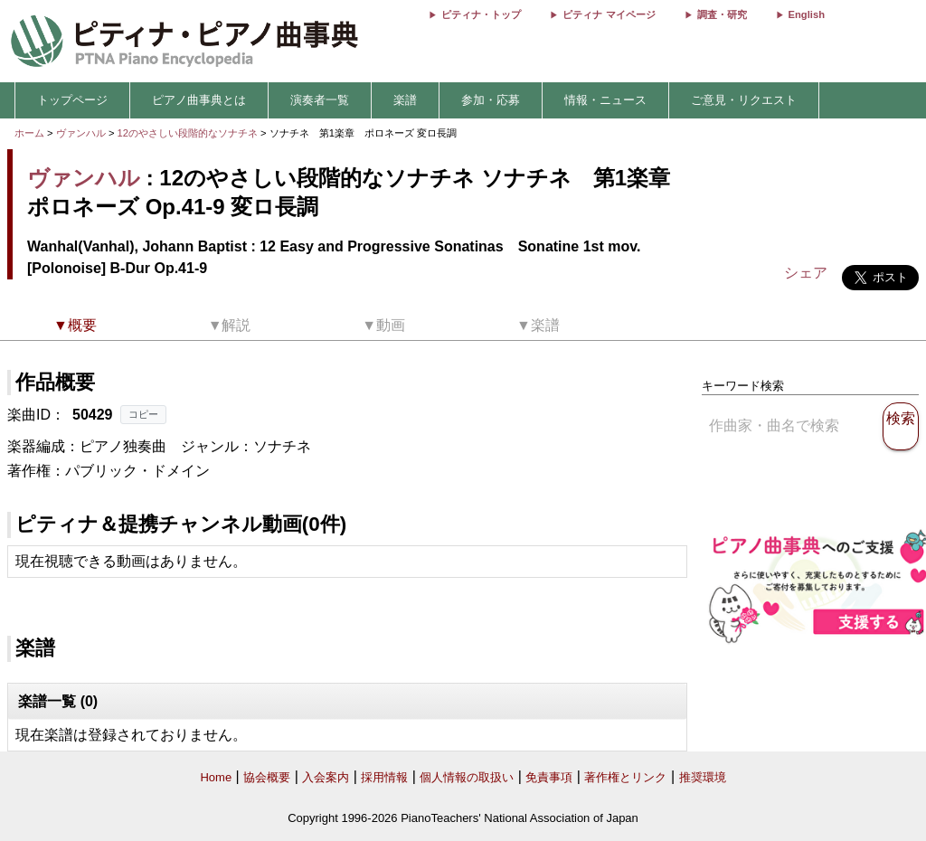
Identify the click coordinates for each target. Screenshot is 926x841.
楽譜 (405, 100)
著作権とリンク (625, 777)
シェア (805, 272)
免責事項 (548, 777)
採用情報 (384, 777)
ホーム (29, 133)
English (807, 14)
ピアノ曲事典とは (199, 100)
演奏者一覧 (319, 100)
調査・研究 (722, 14)
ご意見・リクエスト (744, 100)
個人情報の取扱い (467, 777)
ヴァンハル (81, 133)
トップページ (72, 100)
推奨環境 (702, 777)
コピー (143, 414)
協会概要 (266, 777)
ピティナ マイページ (608, 14)
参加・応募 (490, 100)
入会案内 (325, 777)
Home (216, 777)
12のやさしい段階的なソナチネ (189, 133)
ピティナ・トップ (481, 14)
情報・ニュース (605, 100)
